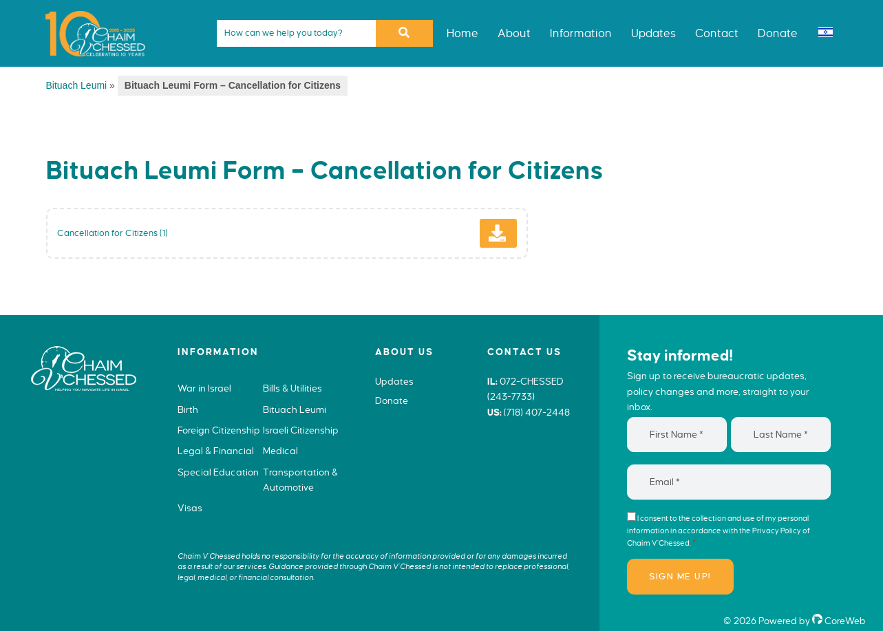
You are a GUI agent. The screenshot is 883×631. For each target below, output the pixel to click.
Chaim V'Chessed (89, 9)
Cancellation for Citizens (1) (112, 233)
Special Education (218, 472)
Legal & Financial (216, 451)
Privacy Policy (776, 530)
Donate (391, 401)
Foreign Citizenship (219, 430)
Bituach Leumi (76, 85)
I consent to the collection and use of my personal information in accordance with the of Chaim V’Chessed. (718, 530)
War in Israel (204, 388)
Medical (280, 451)
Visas (190, 508)
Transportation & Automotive (300, 480)
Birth (188, 410)
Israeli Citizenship (301, 430)
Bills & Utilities (292, 388)
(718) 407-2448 (537, 412)
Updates (394, 381)
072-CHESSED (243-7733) (525, 389)
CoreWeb (839, 621)
